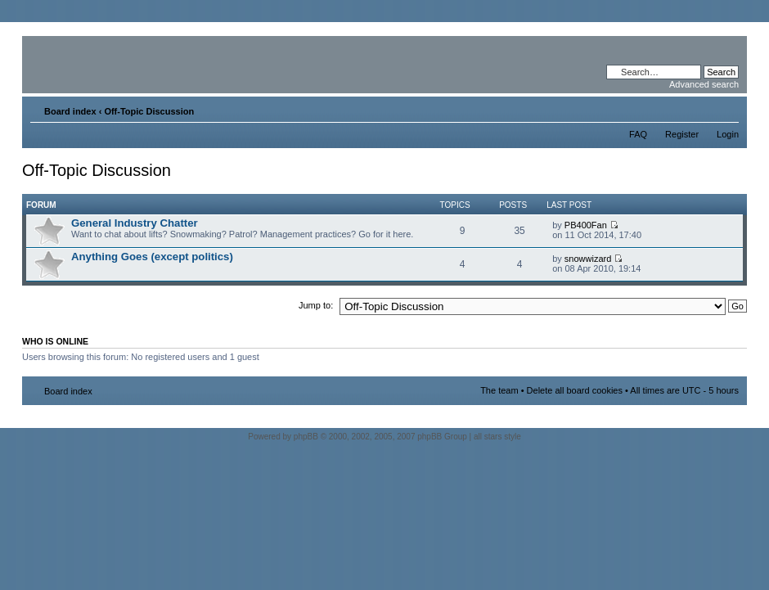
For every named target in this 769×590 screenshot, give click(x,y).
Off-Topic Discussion (149, 111)
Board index (70, 111)
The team (499, 390)
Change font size (727, 108)
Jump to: (316, 305)
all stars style (497, 436)
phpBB (306, 436)
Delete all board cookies (575, 390)
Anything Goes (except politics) (152, 256)
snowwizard (587, 258)
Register (682, 134)
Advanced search (704, 84)
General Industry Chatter (134, 223)
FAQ (638, 134)
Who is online (55, 341)
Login (728, 134)
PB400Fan (585, 225)
